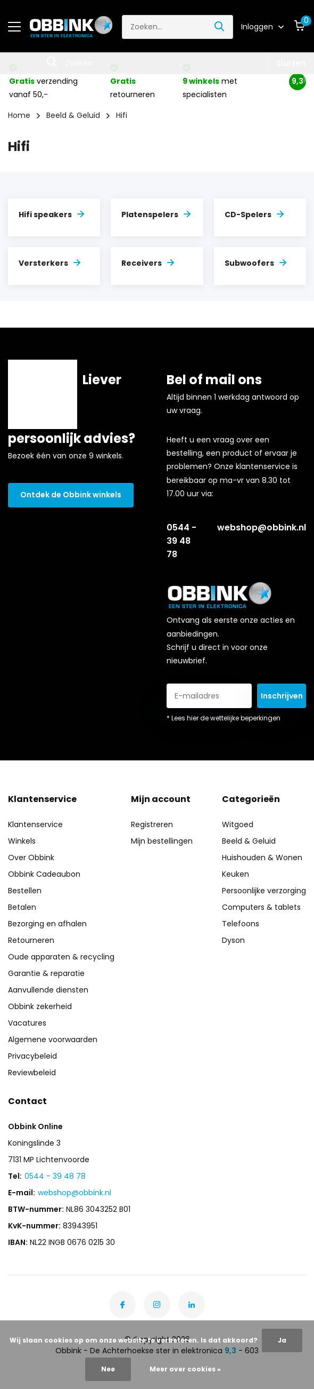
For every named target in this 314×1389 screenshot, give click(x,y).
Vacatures (27, 1023)
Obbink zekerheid (40, 1006)
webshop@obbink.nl (261, 527)
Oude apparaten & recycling (61, 956)
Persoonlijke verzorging (264, 890)
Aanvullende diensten (48, 990)
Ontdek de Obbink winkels (70, 494)
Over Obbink (31, 857)
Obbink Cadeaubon (44, 874)
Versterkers (49, 263)
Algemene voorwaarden (52, 1039)
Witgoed (237, 824)
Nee (108, 1369)
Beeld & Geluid (73, 115)
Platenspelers (156, 214)
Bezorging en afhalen (47, 923)
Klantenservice (35, 824)
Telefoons (240, 923)
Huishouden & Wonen (262, 857)
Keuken (235, 874)
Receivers (147, 263)
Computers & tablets (261, 907)
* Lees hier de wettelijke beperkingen (223, 718)
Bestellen (25, 890)
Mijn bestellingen (162, 841)
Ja (282, 1340)
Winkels (22, 841)
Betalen (22, 907)
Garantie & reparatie (46, 973)
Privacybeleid (32, 1056)
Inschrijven (282, 695)
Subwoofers (255, 263)
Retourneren (31, 940)
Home (19, 115)
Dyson (233, 940)
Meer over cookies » (185, 1369)
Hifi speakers (51, 214)
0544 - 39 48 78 (181, 540)
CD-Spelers (254, 214)
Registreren (152, 824)
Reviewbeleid (32, 1072)
